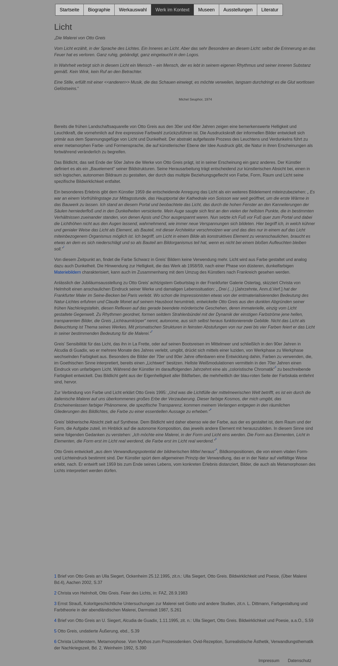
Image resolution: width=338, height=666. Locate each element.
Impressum (269, 660)
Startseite (69, 9)
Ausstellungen (238, 9)
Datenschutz (299, 660)
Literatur (270, 9)
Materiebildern (67, 272)
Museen (206, 9)
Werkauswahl (133, 9)
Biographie (99, 9)
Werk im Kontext (173, 9)
